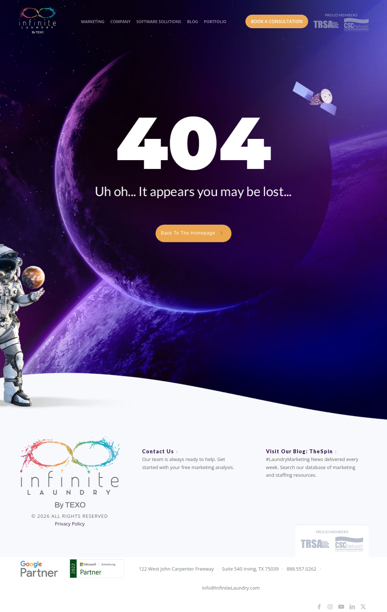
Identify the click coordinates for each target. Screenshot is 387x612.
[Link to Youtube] (341, 606)
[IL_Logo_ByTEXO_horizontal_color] (44, 19)
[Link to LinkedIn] (352, 606)
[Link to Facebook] (319, 606)
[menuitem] (91, 15)
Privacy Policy (69, 523)
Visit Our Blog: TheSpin (299, 451)
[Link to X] (363, 606)
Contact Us (158, 451)
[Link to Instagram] (330, 606)
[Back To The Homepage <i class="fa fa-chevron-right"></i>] (194, 233)
